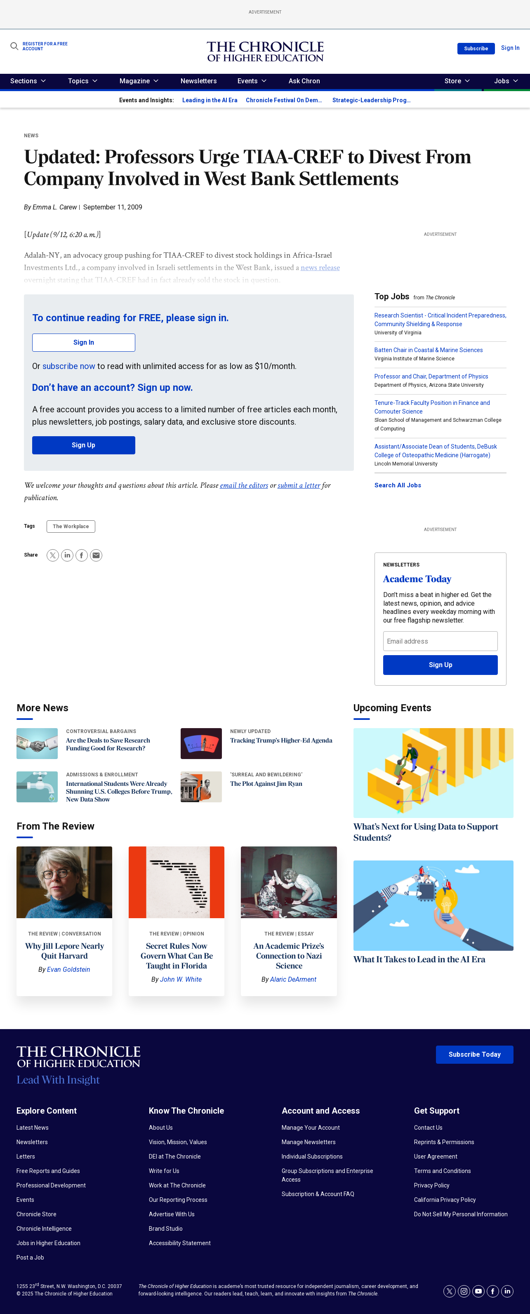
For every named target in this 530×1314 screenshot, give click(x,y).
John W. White (181, 979)
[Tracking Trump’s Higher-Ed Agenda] (201, 743)
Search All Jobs (398, 485)
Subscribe (476, 49)
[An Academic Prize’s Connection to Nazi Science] (289, 882)
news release (320, 267)
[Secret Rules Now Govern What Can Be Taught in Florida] (176, 882)
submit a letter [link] (299, 485)
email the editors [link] (244, 485)
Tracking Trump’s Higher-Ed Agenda (281, 741)
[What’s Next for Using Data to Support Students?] (433, 773)
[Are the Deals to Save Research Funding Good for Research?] (37, 743)
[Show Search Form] (14, 46)
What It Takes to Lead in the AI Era (419, 960)
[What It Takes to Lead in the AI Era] (433, 905)
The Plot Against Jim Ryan (266, 784)
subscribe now (68, 366)
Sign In (510, 48)
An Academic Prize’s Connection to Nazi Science (289, 957)
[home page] (265, 51)
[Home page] (78, 1070)
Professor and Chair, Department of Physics (431, 376)
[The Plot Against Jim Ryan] (201, 786)
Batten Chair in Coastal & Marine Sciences (429, 350)
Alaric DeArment (293, 979)
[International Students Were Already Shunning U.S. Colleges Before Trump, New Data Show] (37, 786)
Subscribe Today (475, 1054)
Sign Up (83, 445)
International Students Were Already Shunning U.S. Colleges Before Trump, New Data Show (119, 792)
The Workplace (71, 526)
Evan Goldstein (68, 969)
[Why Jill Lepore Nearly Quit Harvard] (64, 882)
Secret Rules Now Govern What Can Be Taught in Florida (177, 957)
